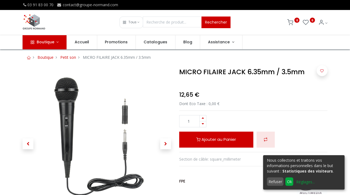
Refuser (275, 181)
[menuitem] (82, 42)
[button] (131, 22)
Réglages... (305, 181)
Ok (289, 181)
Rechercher (216, 22)
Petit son (68, 57)
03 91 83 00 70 (38, 4)
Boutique (45, 57)
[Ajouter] (203, 118)
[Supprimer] (203, 124)
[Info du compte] (323, 22)
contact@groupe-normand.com (87, 4)
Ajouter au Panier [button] (216, 139)
